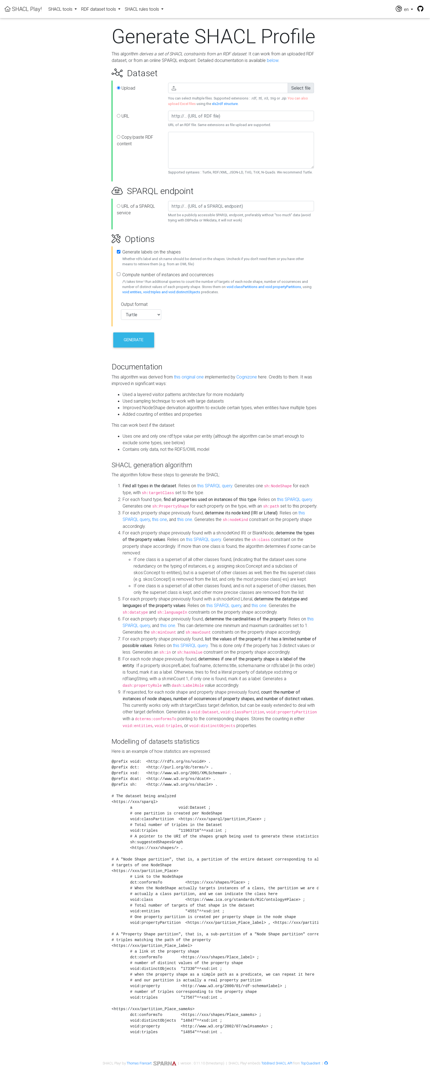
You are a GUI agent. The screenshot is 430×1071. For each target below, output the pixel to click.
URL (123, 116)
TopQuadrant (310, 1063)
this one (159, 519)
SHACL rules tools (142, 9)
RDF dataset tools (99, 9)
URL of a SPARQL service (136, 209)
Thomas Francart (139, 1063)
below (272, 60)
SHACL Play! (23, 8)
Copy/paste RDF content (135, 140)
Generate (133, 339)
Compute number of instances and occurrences (168, 274)
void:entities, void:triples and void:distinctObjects (161, 292)
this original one (189, 377)
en (403, 9)
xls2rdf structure (225, 103)
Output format (134, 304)
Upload (126, 88)
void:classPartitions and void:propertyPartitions (264, 286)
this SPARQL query (214, 485)
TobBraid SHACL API (276, 1063)
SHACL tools (60, 9)
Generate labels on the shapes (151, 252)
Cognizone (246, 377)
